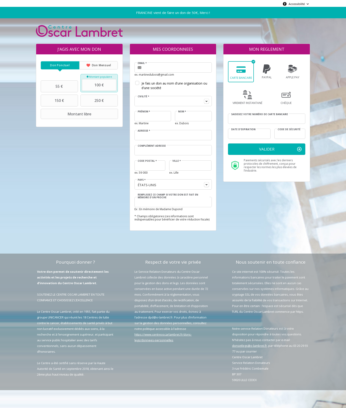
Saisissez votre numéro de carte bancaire (259, 114)
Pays (141, 179)
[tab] (60, 65)
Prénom (144, 111)
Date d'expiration (243, 129)
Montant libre (66, 114)
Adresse (144, 130)
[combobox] (173, 101)
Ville (176, 160)
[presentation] (60, 65)
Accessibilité (297, 4)
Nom (182, 111)
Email (142, 63)
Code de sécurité (289, 129)
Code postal (147, 160)
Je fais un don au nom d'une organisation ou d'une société (174, 85)
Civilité (143, 96)
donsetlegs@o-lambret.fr (249, 346)
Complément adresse (152, 145)
